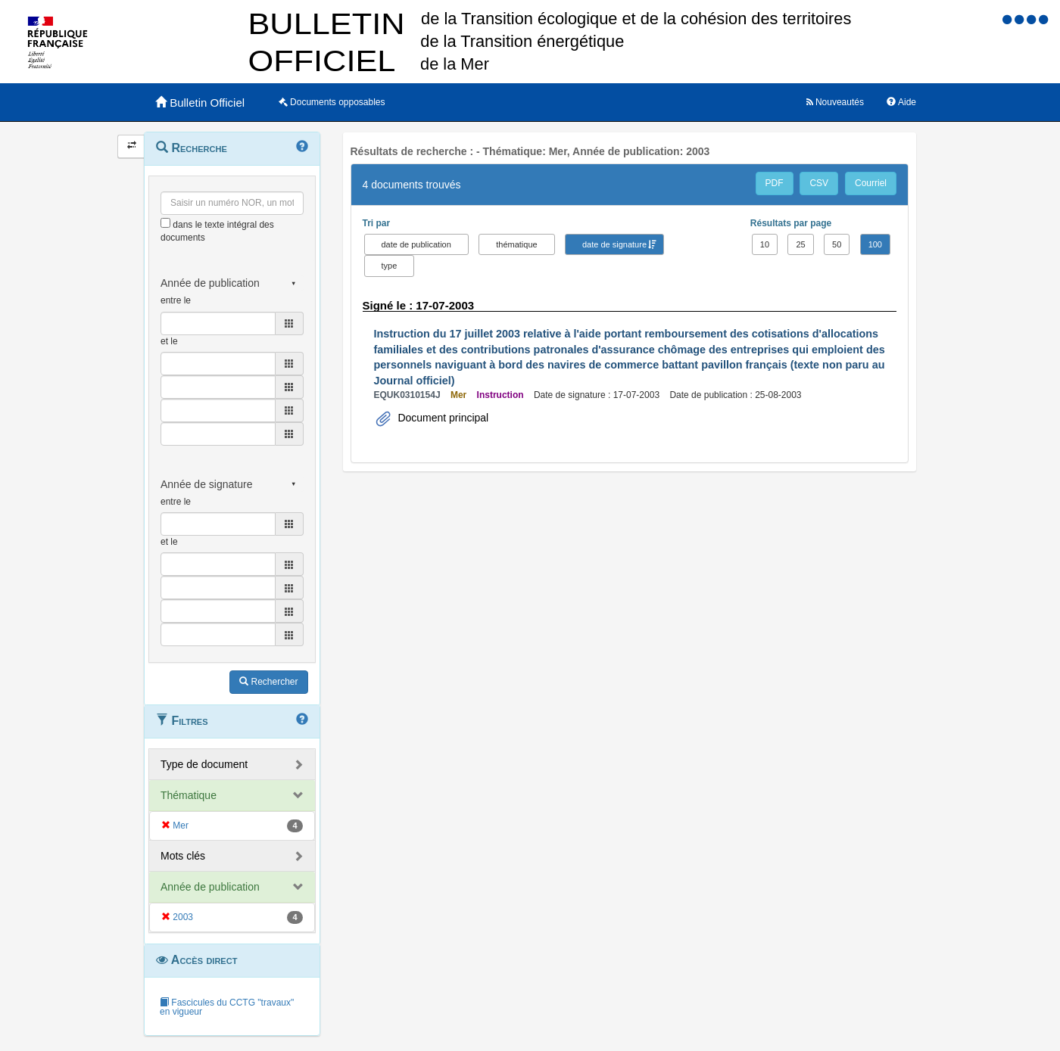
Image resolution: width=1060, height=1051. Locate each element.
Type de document (204, 764)
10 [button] (764, 244)
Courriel (871, 183)
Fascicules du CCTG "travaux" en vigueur (227, 1007)
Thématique (189, 795)
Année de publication (210, 887)
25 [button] (800, 244)
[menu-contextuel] (165, 223)
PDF (774, 183)
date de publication (416, 244)
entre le (176, 300)
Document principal (442, 418)
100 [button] (875, 244)
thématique (516, 244)
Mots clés (183, 856)
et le (169, 341)
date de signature (614, 244)
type (390, 265)
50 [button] (836, 244)
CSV (818, 183)
